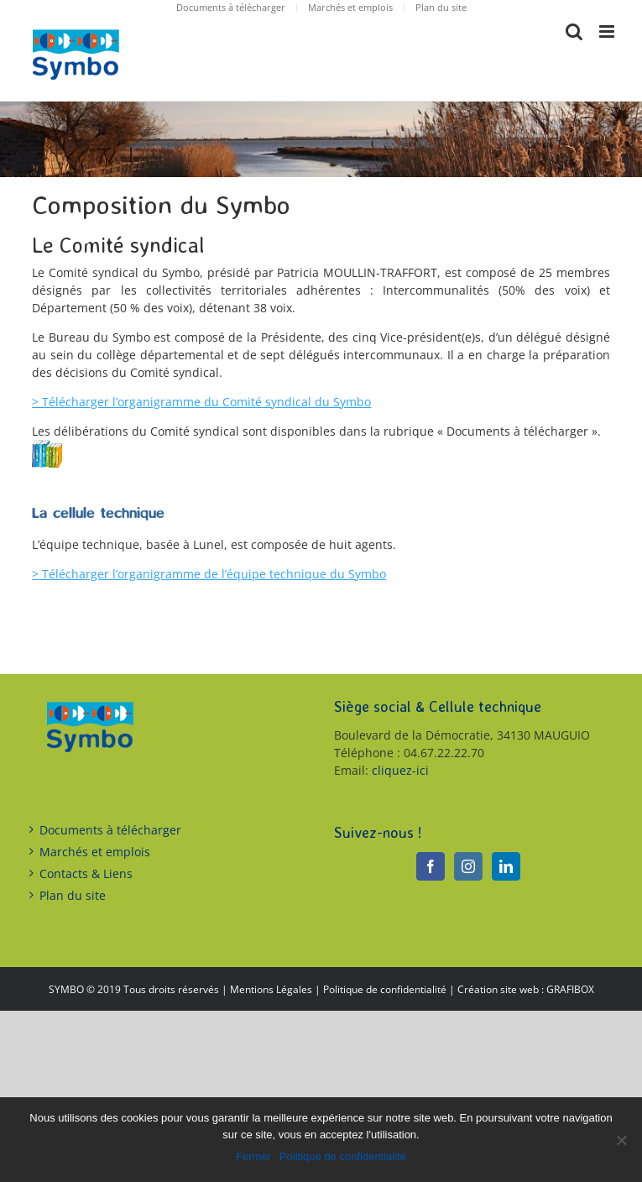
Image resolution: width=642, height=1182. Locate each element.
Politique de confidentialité (384, 989)
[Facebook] (430, 866)
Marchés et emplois (94, 852)
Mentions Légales (271, 989)
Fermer (253, 1156)
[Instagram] (468, 866)
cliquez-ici (400, 770)
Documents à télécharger (110, 830)
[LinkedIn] (506, 866)
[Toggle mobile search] (574, 31)
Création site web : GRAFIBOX (525, 989)
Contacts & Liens (86, 873)
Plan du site (72, 895)
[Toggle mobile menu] (608, 31)
